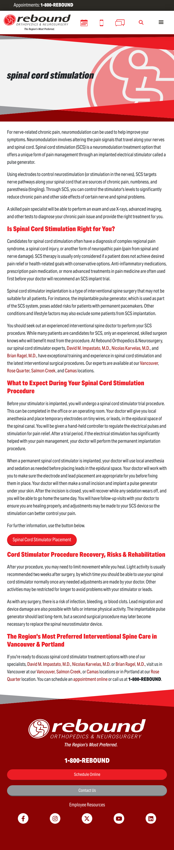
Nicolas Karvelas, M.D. (131, 348)
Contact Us (87, 790)
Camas (71, 371)
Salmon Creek (43, 371)
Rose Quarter (18, 371)
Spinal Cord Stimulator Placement (42, 540)
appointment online (90, 679)
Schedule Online (87, 774)
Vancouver (149, 363)
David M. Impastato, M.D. (88, 348)
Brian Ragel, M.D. (21, 356)
